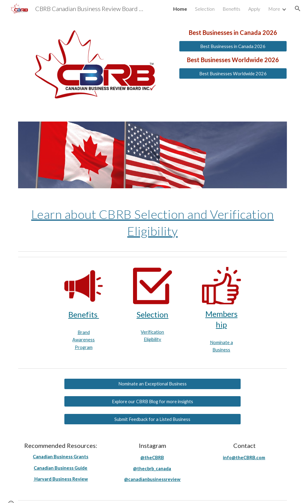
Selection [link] (205, 9)
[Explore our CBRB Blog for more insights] (152, 401)
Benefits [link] (231, 9)
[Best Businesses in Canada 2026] (233, 46)
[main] (233, 32)
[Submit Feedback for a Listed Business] (152, 419)
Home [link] (180, 9)
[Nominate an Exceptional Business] (152, 384)
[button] (297, 8)
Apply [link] (254, 9)
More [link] (274, 9)
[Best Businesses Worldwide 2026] (233, 73)
